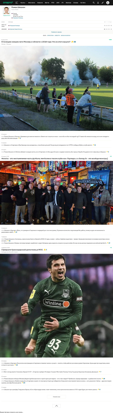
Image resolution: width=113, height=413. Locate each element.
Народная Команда (18, 18)
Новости (57, 35)
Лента (44, 35)
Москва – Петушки (6, 44)
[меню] (16, 2)
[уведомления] (98, 2)
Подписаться (6, 15)
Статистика (50, 35)
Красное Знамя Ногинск (15, 29)
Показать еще (56, 396)
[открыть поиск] (94, 2)
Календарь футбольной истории (9, 252)
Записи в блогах (65, 35)
